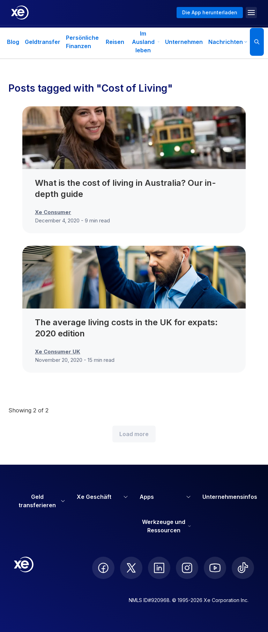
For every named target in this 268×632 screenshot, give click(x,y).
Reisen (115, 41)
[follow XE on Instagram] (187, 568)
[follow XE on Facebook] (103, 568)
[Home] (20, 13)
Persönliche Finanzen (82, 42)
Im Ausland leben (145, 42)
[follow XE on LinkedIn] (159, 568)
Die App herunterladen (209, 12)
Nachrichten (227, 41)
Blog (13, 41)
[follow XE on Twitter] (131, 568)
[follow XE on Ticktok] (243, 568)
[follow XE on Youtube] (215, 568)
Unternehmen (184, 41)
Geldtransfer (42, 41)
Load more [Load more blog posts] (134, 434)
